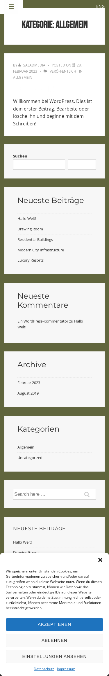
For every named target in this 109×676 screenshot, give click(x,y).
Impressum (66, 668)
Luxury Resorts (30, 260)
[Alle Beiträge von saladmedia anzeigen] (32, 65)
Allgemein (22, 77)
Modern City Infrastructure (40, 250)
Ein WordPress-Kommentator (42, 321)
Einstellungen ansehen (54, 656)
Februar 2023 (28, 382)
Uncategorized (29, 457)
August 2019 (28, 393)
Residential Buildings (35, 239)
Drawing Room (30, 229)
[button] (100, 560)
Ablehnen (54, 640)
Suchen (20, 156)
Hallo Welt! (33, 89)
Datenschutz (44, 668)
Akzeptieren (54, 624)
